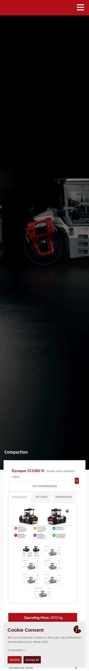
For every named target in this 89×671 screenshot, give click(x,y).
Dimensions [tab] (64, 497)
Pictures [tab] (41, 497)
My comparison (55, 485)
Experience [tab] (19, 497)
